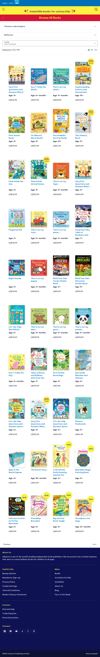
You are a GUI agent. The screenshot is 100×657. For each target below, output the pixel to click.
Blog (57, 590)
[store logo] (50, 11)
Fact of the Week (62, 594)
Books (3, 18)
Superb (95, 653)
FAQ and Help (8, 609)
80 (92, 50)
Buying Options (9, 573)
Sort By (6, 42)
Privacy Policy (8, 581)
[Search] (96, 9)
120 (95, 50)
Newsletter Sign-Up (11, 577)
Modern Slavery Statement (14, 594)
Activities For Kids (63, 577)
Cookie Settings (9, 586)
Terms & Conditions (11, 590)
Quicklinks (59, 581)
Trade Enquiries (9, 613)
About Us (59, 586)
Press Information (10, 617)
